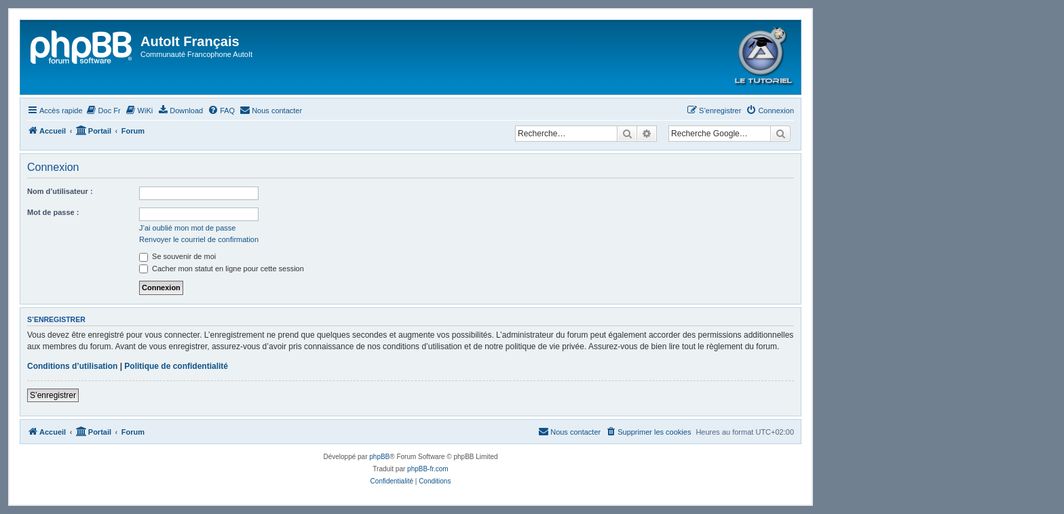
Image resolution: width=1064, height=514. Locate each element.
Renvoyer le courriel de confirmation (199, 239)
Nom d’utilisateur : (60, 191)
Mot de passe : (53, 212)
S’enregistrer (53, 395)
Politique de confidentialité (176, 366)
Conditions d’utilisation (72, 366)
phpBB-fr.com (428, 469)
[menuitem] (103, 110)
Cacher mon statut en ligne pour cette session (221, 268)
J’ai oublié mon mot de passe (187, 228)
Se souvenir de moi (177, 256)
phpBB (379, 456)
